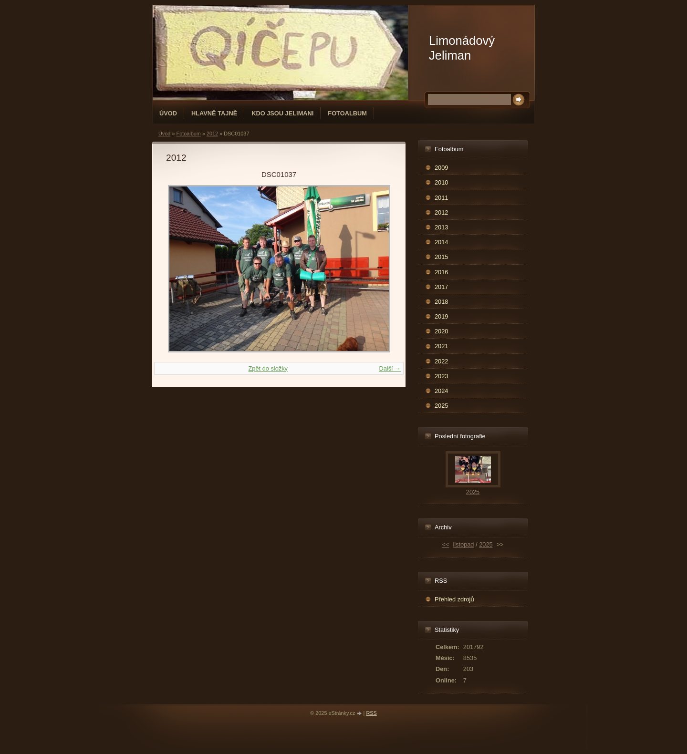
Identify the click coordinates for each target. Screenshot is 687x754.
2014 (441, 242)
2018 (441, 301)
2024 (441, 390)
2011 (441, 197)
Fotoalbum (347, 113)
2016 (441, 272)
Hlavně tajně (214, 113)
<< (445, 544)
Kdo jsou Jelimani (282, 113)
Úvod (168, 113)
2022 (441, 361)
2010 (441, 182)
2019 (441, 316)
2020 (441, 331)
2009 (441, 167)
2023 (441, 376)
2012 (212, 133)
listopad (463, 544)
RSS (371, 713)
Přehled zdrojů (454, 599)
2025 (441, 405)
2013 (441, 227)
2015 (441, 256)
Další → (390, 368)
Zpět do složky (268, 368)
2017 (441, 286)
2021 (441, 346)
